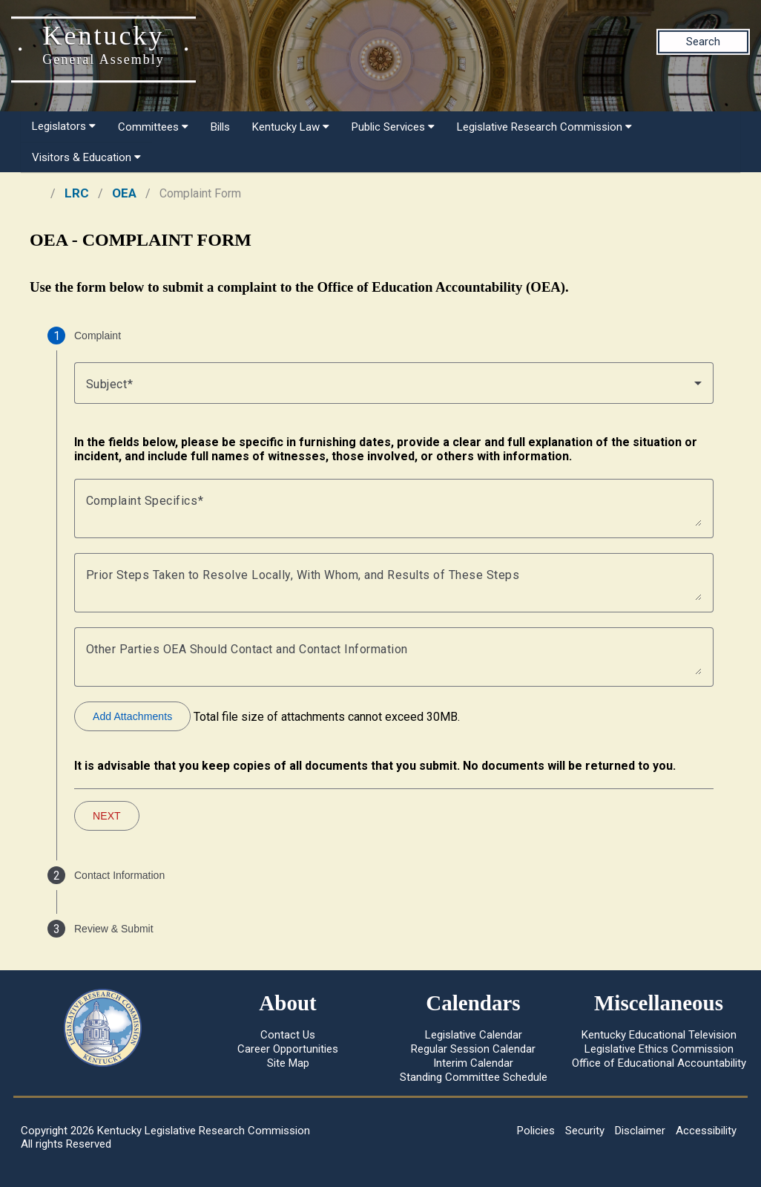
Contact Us (287, 1035)
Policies (536, 1130)
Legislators (64, 126)
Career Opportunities (287, 1049)
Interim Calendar (473, 1063)
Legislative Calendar (473, 1035)
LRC (77, 193)
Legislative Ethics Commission (659, 1049)
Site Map (288, 1063)
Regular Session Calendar (473, 1049)
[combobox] (394, 383)
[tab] (380, 335)
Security (584, 1130)
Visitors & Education (86, 157)
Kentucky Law (290, 127)
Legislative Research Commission (544, 127)
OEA (124, 193)
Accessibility (706, 1130)
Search (703, 41)
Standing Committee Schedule (473, 1077)
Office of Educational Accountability (659, 1063)
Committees (153, 127)
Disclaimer (640, 1130)
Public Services (393, 127)
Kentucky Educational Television (659, 1035)
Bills (220, 127)
